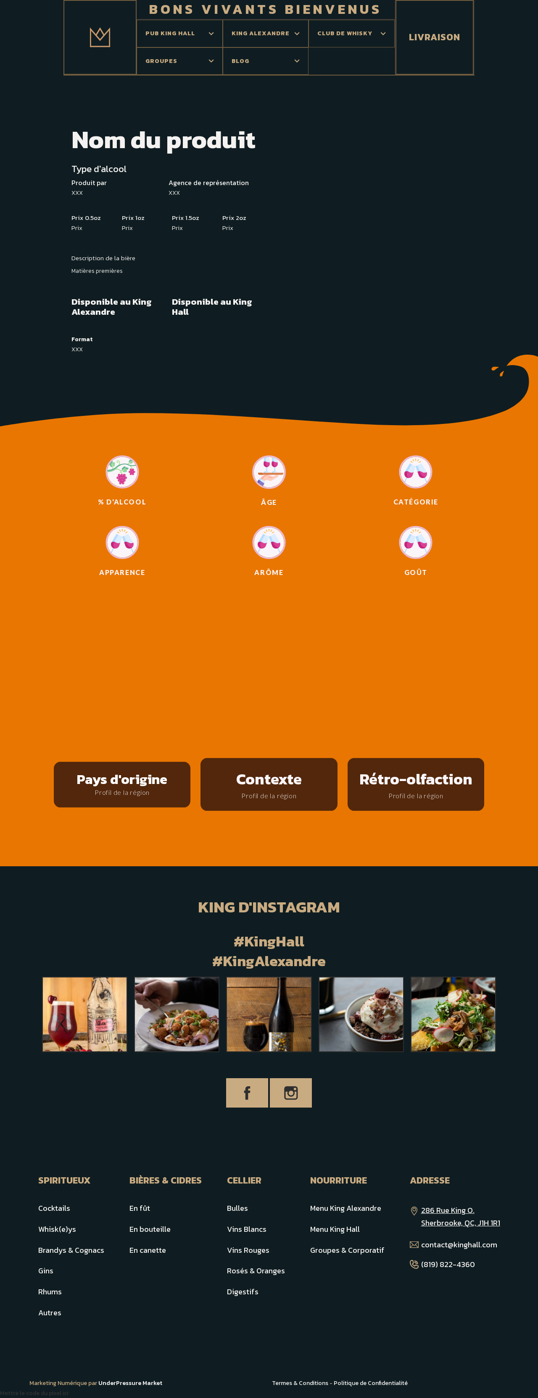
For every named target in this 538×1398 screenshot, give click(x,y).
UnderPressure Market (130, 1383)
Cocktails (54, 1208)
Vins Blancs (246, 1229)
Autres (49, 1312)
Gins (45, 1270)
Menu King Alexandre (345, 1208)
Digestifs (242, 1291)
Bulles (237, 1208)
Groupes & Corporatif (347, 1250)
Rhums (50, 1291)
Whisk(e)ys (57, 1229)
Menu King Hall (335, 1229)
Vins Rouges (248, 1250)
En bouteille (150, 1229)
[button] (180, 33)
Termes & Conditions (300, 1383)
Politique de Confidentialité (371, 1383)
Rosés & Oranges (256, 1270)
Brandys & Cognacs (71, 1250)
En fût (139, 1208)
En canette (147, 1250)
